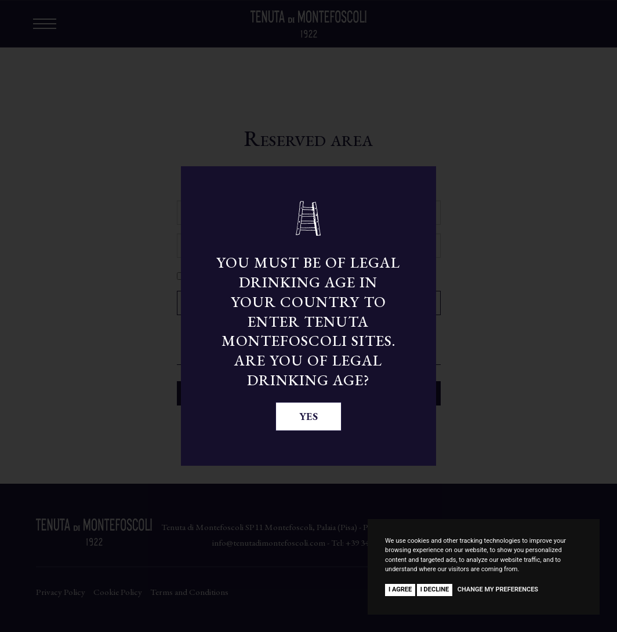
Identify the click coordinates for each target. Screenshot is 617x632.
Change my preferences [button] (498, 589)
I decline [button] (434, 589)
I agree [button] (400, 589)
